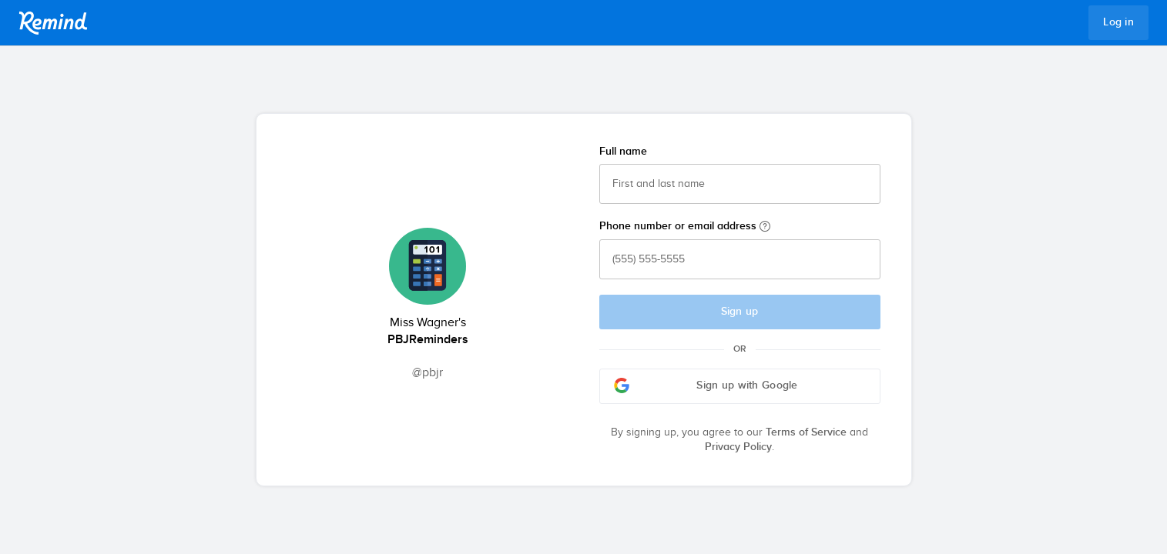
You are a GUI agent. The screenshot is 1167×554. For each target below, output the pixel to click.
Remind (53, 23)
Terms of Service (806, 432)
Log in (1118, 22)
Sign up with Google (706, 385)
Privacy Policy (738, 447)
